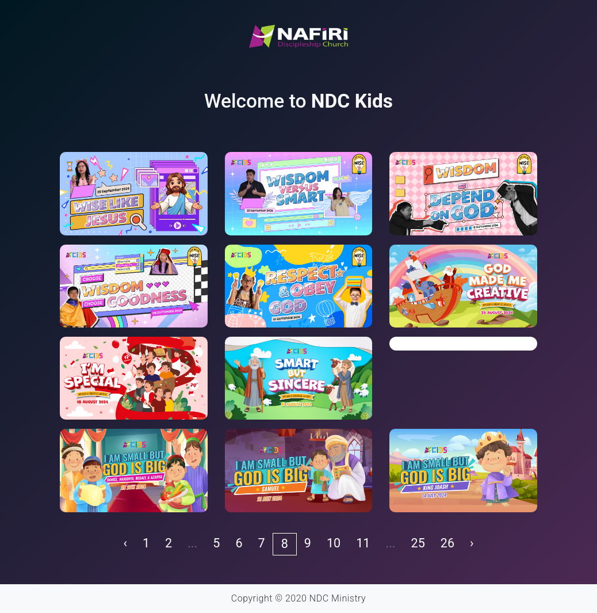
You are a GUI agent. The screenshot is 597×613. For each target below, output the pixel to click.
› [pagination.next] (471, 543)
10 (333, 543)
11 (363, 543)
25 (418, 543)
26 (447, 543)
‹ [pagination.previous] (125, 543)
